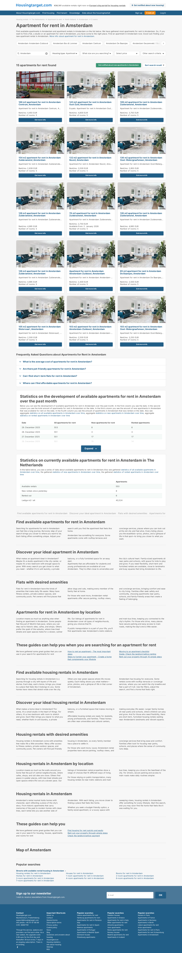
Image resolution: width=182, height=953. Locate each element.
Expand (89, 448)
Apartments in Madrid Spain (88, 932)
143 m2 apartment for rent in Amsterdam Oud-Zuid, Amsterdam (90, 103)
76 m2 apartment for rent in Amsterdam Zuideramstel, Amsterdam (89, 214)
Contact (50, 918)
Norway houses (113, 932)
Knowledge (75, 13)
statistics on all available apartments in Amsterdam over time (57, 413)
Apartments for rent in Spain (88, 925)
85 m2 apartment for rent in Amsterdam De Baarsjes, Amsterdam (140, 272)
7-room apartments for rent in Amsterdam (35, 880)
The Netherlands (38, 19)
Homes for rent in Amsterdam (29, 876)
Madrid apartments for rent (118, 935)
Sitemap (50, 947)
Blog (48, 932)
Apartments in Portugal (86, 930)
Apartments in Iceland (116, 937)
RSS (48, 949)
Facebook (17, 947)
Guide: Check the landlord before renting (137, 654)
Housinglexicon (53, 940)
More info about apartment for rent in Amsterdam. (72, 36)
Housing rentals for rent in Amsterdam (33, 873)
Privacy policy (52, 925)
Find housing (48, 13)
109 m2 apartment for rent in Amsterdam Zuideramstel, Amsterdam (141, 103)
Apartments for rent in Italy (118, 920)
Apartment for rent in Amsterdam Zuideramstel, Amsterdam (147, 108)
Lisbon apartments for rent (148, 925)
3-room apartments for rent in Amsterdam (35, 878)
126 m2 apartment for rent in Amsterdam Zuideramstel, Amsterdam (40, 214)
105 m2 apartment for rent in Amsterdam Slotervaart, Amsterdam (40, 327)
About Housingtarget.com (28, 13)
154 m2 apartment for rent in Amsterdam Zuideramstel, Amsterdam (40, 158)
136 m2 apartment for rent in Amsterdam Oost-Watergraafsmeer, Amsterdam (141, 158)
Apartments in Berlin (146, 922)
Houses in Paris (144, 915)
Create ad (150, 13)
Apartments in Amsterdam (148, 935)
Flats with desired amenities (132, 513)
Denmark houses (83, 935)
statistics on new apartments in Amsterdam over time (120, 413)
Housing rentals (22, 19)
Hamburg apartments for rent (88, 918)
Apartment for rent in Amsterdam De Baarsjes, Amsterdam (146, 277)
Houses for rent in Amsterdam (79, 873)
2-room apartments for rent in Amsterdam (135, 876)
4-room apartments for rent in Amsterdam (85, 878)
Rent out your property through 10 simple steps (140, 657)
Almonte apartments (115, 925)
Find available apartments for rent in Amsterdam (42, 513)
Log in (163, 13)
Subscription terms (54, 922)
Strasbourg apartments (86, 937)
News (49, 930)
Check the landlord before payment (84, 836)
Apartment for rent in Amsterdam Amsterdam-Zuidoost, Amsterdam (87, 272)
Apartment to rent (55, 19)
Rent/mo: (23, 113)
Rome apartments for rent (117, 930)
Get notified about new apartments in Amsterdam (118, 65)
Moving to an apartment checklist (134, 651)
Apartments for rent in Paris (149, 930)
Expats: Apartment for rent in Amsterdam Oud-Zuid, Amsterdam (98, 108)
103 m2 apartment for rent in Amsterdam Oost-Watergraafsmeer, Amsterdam (141, 327)
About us (50, 915)
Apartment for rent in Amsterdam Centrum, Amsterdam (43, 108)
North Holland (70, 19)
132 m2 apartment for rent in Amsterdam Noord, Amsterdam (90, 158)
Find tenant (62, 13)
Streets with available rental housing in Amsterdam (40, 871)
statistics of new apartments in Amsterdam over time (76, 472)
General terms (52, 920)
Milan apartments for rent (117, 922)
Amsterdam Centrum (91, 43)
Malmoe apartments (85, 927)
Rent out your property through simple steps (88, 833)
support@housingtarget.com (27, 920)
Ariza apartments (144, 927)
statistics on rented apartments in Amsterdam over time (45, 415)
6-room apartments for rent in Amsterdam (135, 878)
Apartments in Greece (116, 918)
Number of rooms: (27, 115)
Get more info (40, 120)
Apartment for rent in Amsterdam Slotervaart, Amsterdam (44, 333)
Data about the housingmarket (96, 13)
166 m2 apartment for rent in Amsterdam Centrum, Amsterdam (40, 103)
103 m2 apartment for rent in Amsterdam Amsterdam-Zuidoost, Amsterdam (90, 327)
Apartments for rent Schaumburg (151, 932)
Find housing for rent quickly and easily (85, 830)
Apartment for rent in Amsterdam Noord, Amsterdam (93, 164)
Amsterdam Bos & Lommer (65, 43)
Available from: (76, 226)
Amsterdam (83, 19)
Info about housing (54, 944)
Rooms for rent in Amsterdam (129, 873)
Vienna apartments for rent (87, 915)
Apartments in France (146, 918)
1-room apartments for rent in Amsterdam (85, 876)
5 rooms (94, 19)
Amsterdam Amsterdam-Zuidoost (33, 43)
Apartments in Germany (147, 920)
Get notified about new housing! (149, 5)
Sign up (138, 13)
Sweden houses (113, 915)
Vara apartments (114, 927)
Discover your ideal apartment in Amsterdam (93, 513)
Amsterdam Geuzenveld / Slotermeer (149, 43)
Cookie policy (52, 927)
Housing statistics (54, 942)
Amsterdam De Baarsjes (117, 43)
